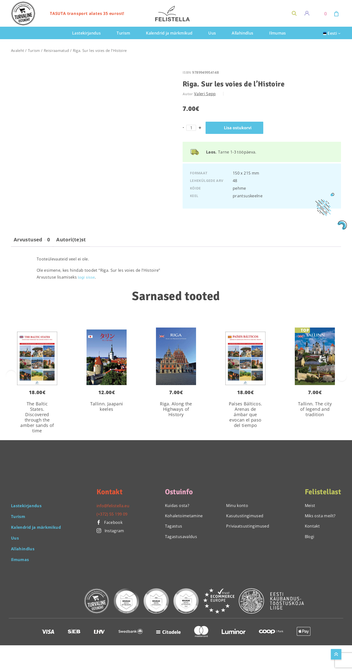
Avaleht (17, 50)
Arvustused (32, 239)
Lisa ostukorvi (238, 127)
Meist (310, 505)
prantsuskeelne (248, 196)
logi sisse (86, 277)
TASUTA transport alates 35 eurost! (87, 13)
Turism (34, 50)
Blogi (309, 536)
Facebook (110, 522)
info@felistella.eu (113, 505)
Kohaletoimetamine (184, 515)
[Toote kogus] (191, 128)
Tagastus (173, 526)
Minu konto (237, 505)
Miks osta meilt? (320, 515)
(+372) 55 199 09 (112, 514)
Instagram (110, 530)
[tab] (32, 241)
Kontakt (312, 526)
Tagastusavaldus (181, 536)
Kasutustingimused (244, 515)
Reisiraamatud (56, 50)
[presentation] (342, 376)
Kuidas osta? (177, 505)
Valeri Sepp (205, 93)
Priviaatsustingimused (247, 526)
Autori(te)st (71, 239)
